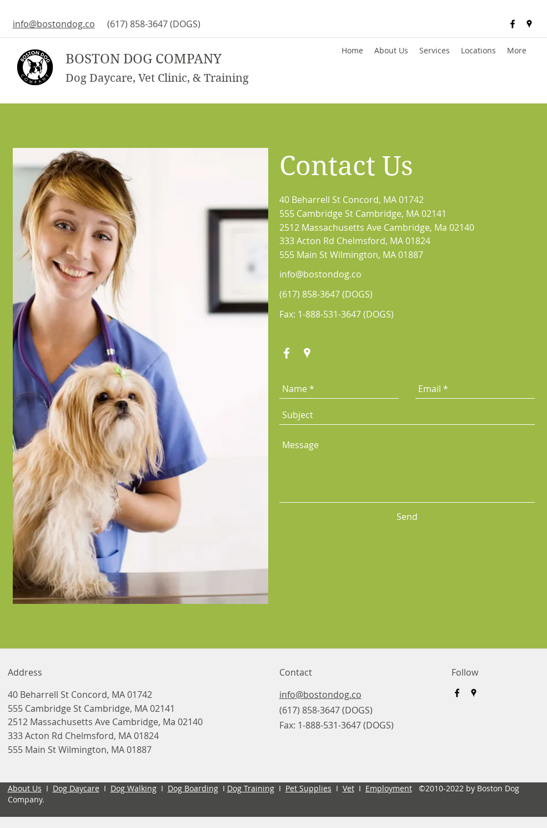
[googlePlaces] (529, 23)
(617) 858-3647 (137, 24)
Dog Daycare (76, 788)
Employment (388, 788)
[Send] (407, 517)
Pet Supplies (308, 788)
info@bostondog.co (320, 274)
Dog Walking (134, 788)
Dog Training (250, 788)
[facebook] (512, 23)
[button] (478, 50)
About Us (25, 788)
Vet (348, 788)
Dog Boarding (193, 788)
